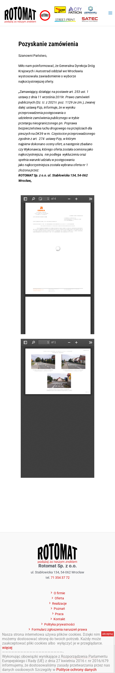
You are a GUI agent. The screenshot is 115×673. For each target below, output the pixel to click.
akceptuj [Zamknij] (107, 633)
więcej (7, 647)
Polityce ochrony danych (76, 669)
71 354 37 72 (60, 577)
